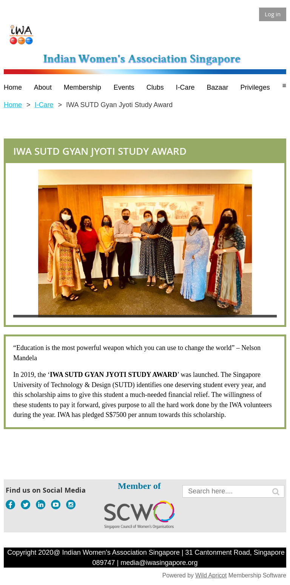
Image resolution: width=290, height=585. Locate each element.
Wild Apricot (211, 575)
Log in (273, 14)
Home (13, 105)
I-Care (44, 105)
